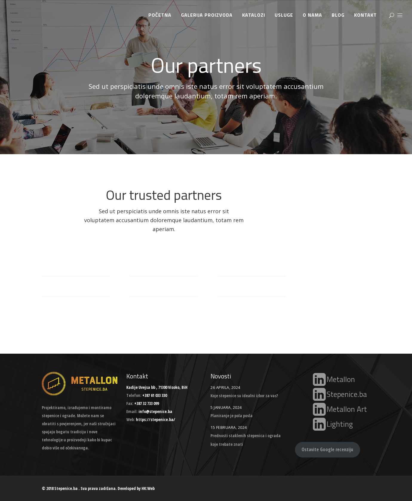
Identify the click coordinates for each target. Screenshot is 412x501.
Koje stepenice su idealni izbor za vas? (244, 395)
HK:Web (148, 488)
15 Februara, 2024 (228, 427)
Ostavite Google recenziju (327, 449)
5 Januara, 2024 (226, 407)
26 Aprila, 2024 (225, 387)
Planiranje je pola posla (231, 415)
